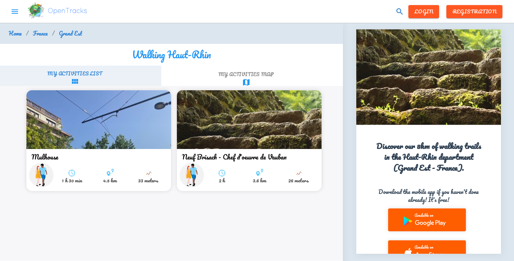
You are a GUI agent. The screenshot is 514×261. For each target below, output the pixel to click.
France (40, 33)
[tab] (86, 78)
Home (15, 33)
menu (14, 11)
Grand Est (70, 33)
